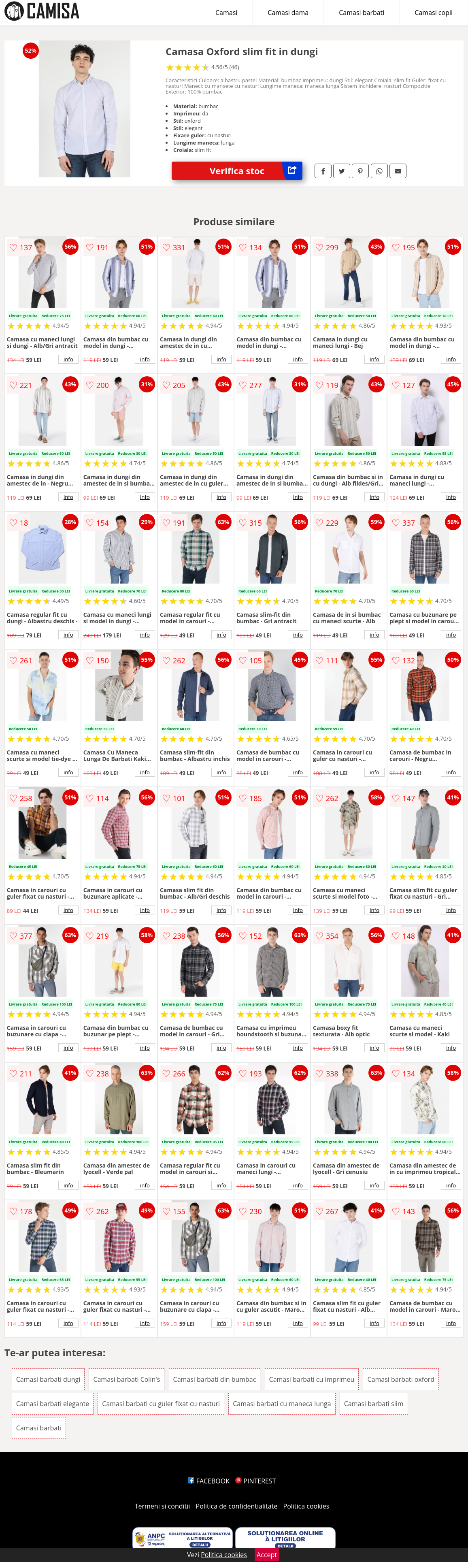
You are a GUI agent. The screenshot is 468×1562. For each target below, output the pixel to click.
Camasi (226, 12)
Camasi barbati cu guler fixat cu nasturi (161, 1403)
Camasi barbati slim (374, 1403)
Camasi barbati (361, 12)
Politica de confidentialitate (237, 1506)
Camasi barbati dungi (48, 1379)
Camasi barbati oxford (400, 1379)
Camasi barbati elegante (52, 1403)
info (68, 359)
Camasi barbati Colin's (126, 1379)
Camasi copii (434, 12)
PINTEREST (255, 1481)
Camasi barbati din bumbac (214, 1379)
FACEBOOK (209, 1481)
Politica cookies (306, 1506)
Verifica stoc (256, 171)
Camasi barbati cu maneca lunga (282, 1403)
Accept (267, 1554)
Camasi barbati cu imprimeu (312, 1379)
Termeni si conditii (162, 1506)
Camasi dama (288, 12)
